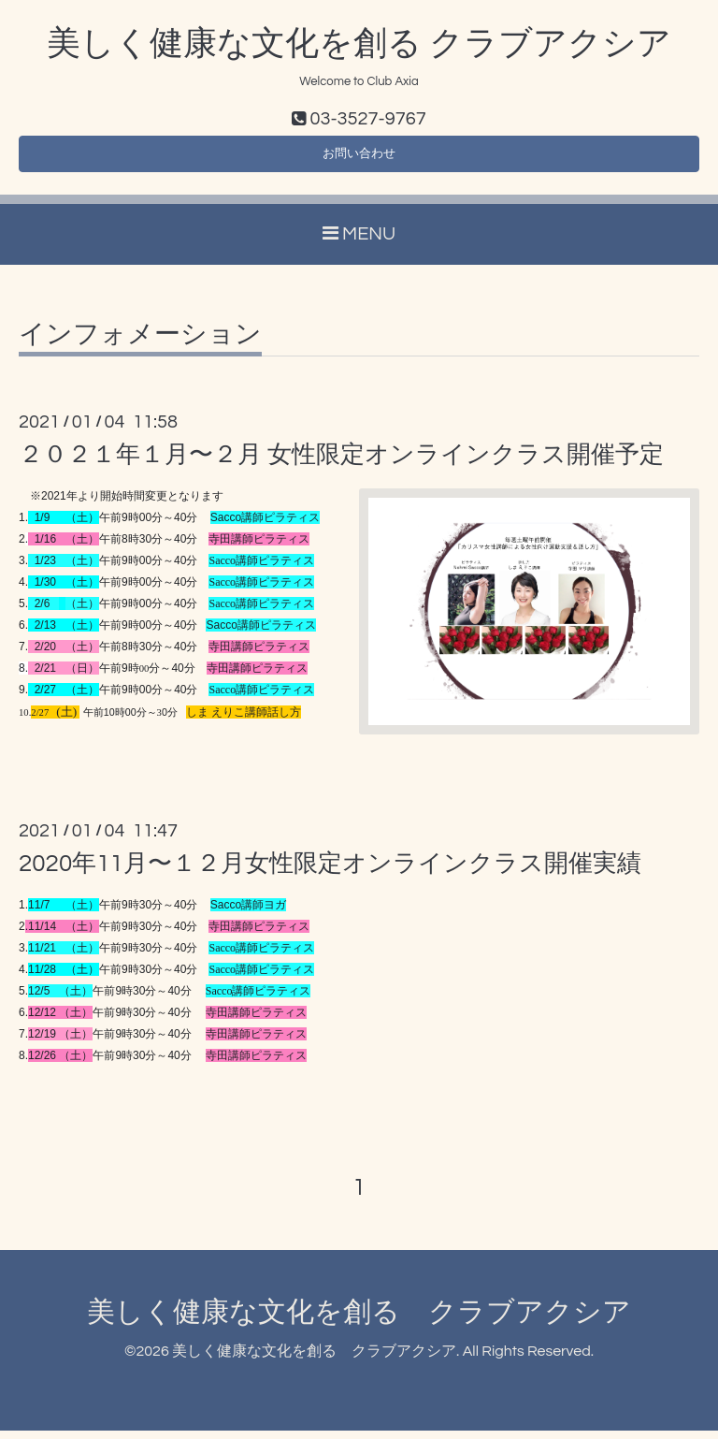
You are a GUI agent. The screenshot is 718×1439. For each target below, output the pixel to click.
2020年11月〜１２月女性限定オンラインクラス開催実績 (330, 872)
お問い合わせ (359, 159)
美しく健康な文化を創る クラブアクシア (359, 44)
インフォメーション (140, 343)
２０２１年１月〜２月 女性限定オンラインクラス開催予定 (341, 463)
